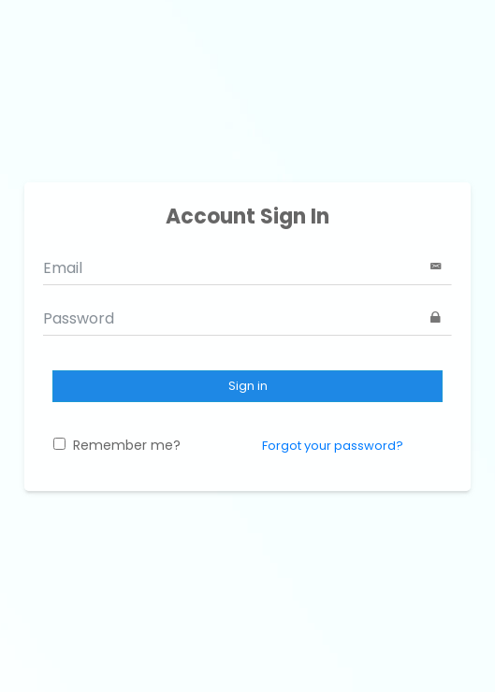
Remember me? (117, 445)
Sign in (248, 386)
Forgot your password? (332, 445)
